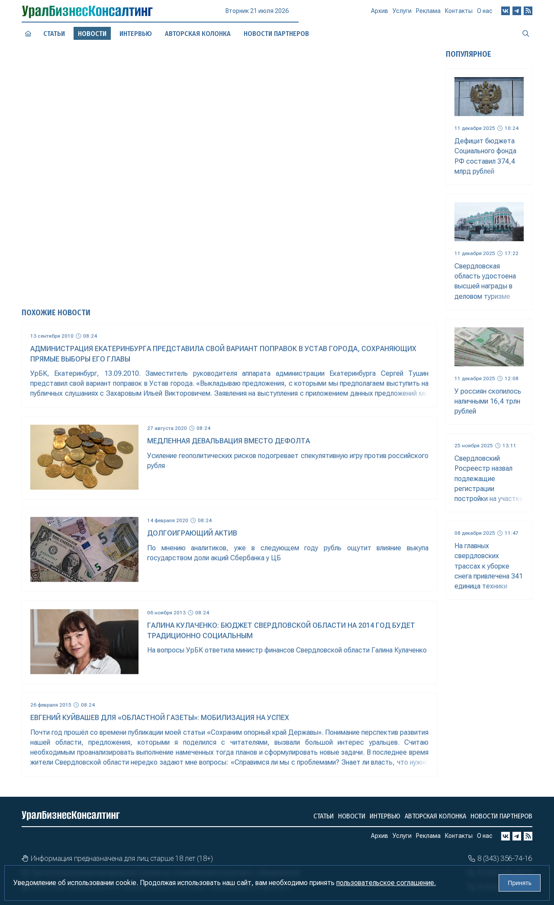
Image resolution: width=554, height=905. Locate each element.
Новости (351, 816)
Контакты (459, 12)
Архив (379, 14)
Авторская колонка (435, 816)
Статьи (54, 33)
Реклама (428, 13)
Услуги (402, 13)
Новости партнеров (501, 816)
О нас (485, 10)
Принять (519, 882)
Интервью (385, 816)
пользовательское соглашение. (386, 883)
